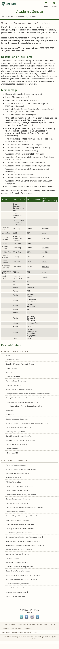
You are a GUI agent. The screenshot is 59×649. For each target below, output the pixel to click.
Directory (12, 624)
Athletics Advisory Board (14, 482)
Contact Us (27, 628)
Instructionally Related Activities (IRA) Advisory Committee (25, 546)
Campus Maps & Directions (26, 624)
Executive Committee (13, 377)
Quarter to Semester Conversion (17, 419)
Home (3, 17)
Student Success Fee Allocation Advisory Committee (23, 575)
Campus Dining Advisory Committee (18, 499)
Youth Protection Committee (15, 596)
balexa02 (45, 267)
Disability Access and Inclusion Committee (20, 529)
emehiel (45, 252)
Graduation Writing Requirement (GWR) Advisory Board (24, 537)
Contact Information (12, 449)
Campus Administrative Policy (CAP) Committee (21, 495)
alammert (45, 228)
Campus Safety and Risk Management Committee (22, 516)
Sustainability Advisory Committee (17, 584)
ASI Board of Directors (13, 478)
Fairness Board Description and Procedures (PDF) (22, 402)
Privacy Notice (5, 632)
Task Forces (10, 415)
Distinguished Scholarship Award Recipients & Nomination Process (28, 394)
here (55, 32)
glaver (44, 233)
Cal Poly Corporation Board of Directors (19, 486)
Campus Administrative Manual (16, 444)
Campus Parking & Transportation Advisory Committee (24, 507)
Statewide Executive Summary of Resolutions (20, 440)
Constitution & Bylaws (13, 360)
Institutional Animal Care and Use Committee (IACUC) (23, 541)
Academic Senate (29, 11)
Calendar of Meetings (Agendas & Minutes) (20, 364)
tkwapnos (45, 272)
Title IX (35, 632)
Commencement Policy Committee (17, 520)
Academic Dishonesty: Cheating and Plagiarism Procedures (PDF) (27, 423)
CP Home (4, 624)
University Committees (13, 385)
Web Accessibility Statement (21, 632)
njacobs (45, 277)
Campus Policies (16, 628)
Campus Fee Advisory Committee (17, 503)
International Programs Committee (17, 554)
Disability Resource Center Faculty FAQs (19, 428)
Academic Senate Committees (16, 381)
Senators (9, 372)
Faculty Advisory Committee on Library (19, 533)
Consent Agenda (11, 368)
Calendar (52, 624)
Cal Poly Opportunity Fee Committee (18, 490)
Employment (5, 628)
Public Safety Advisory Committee (17, 562)
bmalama (45, 247)
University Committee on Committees (18, 588)
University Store (42, 624)
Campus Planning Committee (15, 512)
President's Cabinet (12, 558)
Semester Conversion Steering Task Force (19, 567)
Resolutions (10, 411)
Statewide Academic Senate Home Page (19, 436)
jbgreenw (45, 238)
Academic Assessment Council (16, 465)
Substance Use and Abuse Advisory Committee (21, 579)
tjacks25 (45, 256)
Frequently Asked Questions (15, 432)
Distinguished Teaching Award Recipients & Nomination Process (27, 398)
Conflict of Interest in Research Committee (20, 524)
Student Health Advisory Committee (18, 571)
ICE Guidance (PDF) (12, 453)
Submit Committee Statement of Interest (19, 389)
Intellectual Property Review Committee (19, 550)
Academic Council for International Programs (21, 469)
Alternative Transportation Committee (18, 474)
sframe (44, 261)
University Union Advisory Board (17, 592)
